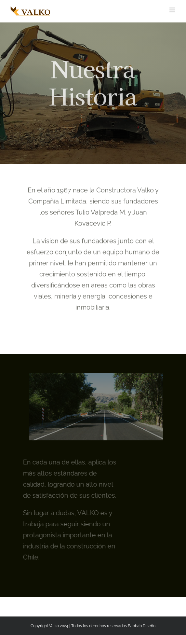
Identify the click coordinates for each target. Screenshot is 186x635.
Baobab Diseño (141, 626)
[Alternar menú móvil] (172, 10)
